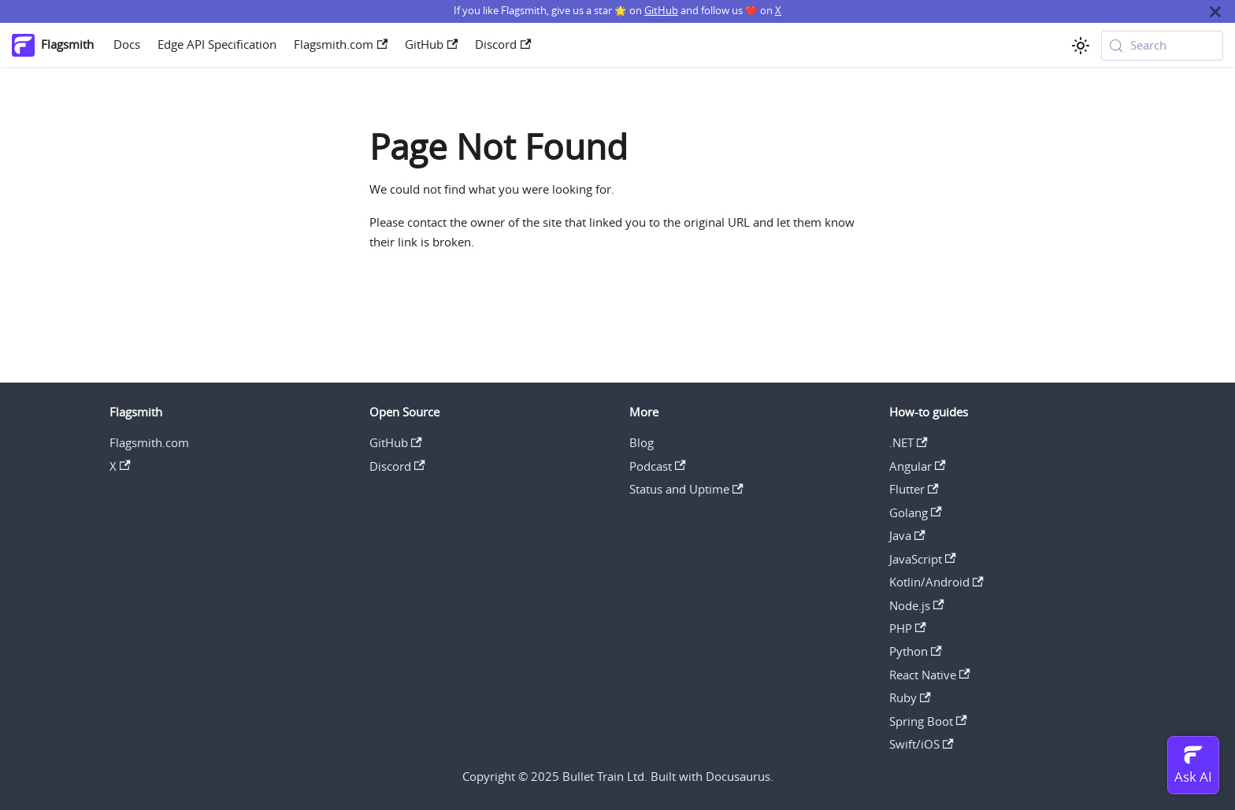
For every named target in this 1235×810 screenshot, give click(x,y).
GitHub (661, 10)
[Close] (1215, 11)
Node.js (916, 605)
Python (915, 651)
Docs (126, 44)
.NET (908, 442)
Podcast (657, 466)
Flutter (914, 489)
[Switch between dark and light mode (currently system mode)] (1080, 45)
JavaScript (922, 559)
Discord (503, 44)
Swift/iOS (921, 744)
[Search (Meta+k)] (1162, 46)
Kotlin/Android (936, 582)
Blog (641, 442)
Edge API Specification (217, 44)
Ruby (910, 697)
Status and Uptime (686, 489)
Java (907, 535)
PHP (907, 628)
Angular (917, 466)
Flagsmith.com (341, 44)
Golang (915, 512)
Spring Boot (928, 721)
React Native (929, 675)
